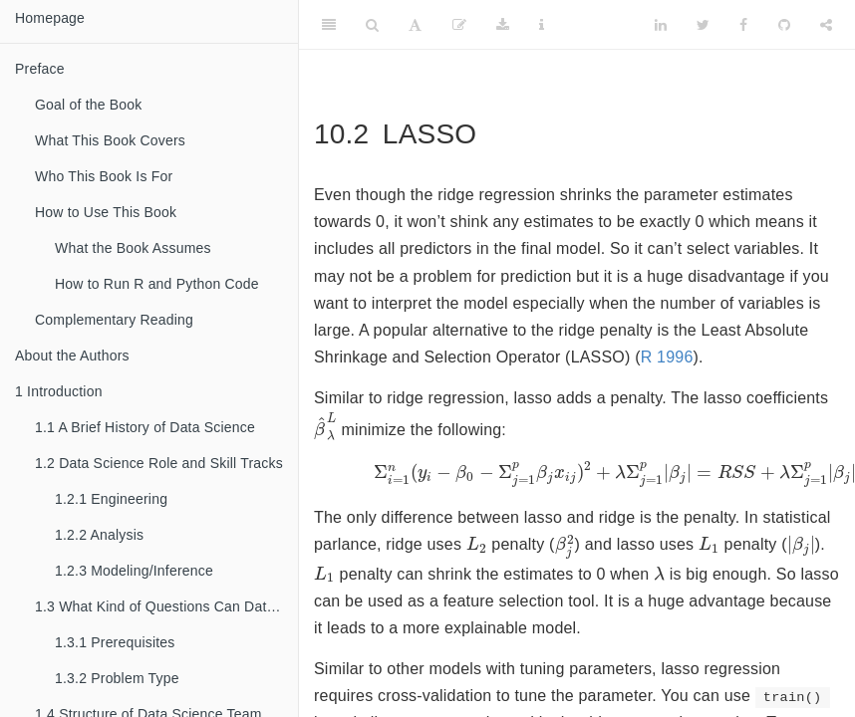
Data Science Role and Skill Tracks (159, 463)
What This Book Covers (110, 140)
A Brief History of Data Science (145, 427)
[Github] (784, 25)
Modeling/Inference (134, 571)
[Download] (502, 25)
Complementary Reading (114, 320)
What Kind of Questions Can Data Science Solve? (166, 606)
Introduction (59, 391)
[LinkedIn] (661, 25)
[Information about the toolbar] (541, 25)
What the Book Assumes (133, 248)
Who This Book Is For (103, 176)
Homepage (50, 18)
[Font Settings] (415, 25)
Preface (40, 69)
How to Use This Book (105, 212)
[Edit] (459, 25)
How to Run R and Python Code (157, 284)
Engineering (111, 499)
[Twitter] (703, 25)
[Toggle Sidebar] (329, 25)
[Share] (826, 25)
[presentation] (325, 426)
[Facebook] (743, 25)
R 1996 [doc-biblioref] (667, 357)
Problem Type (117, 678)
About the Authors (72, 355)
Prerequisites (115, 642)
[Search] (372, 25)
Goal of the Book (88, 105)
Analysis (99, 535)
